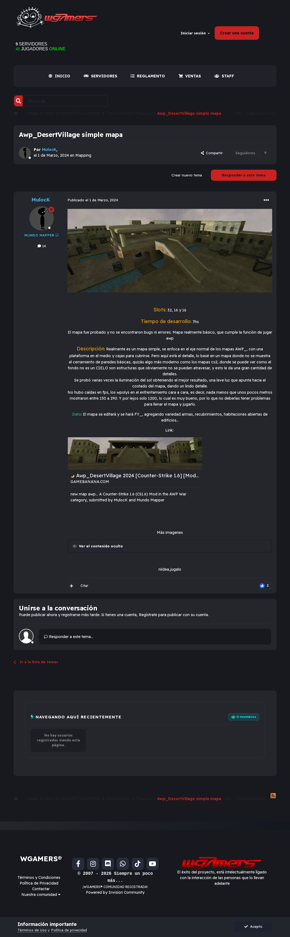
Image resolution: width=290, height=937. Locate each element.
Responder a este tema (243, 175)
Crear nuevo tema (186, 175)
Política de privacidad (69, 930)
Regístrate (148, 614)
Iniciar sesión (195, 33)
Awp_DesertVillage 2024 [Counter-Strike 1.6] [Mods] (138, 475)
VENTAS (189, 76)
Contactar (41, 888)
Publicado (93, 200)
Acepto (253, 926)
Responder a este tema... (68, 636)
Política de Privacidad (39, 883)
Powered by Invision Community (115, 892)
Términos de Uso (32, 930)
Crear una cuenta (237, 33)
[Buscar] (18, 101)
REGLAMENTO (148, 76)
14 (42, 246)
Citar (84, 585)
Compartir (212, 153)
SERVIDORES (100, 76)
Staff (224, 76)
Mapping (83, 155)
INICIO (59, 76)
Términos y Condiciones (39, 877)
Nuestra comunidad (40, 894)
